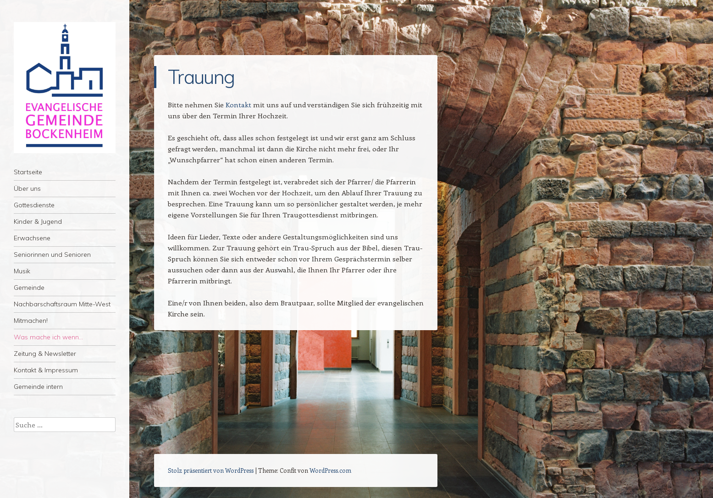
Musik (22, 271)
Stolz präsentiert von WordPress (211, 470)
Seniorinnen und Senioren (52, 254)
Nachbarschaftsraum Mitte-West (62, 304)
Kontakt (238, 104)
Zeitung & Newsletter (45, 353)
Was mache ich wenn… (48, 337)
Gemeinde (29, 287)
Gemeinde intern (38, 386)
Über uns (27, 188)
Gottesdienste (34, 205)
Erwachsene (32, 238)
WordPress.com (330, 470)
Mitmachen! (31, 320)
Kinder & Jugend (38, 221)
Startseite (28, 172)
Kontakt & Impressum (46, 370)
